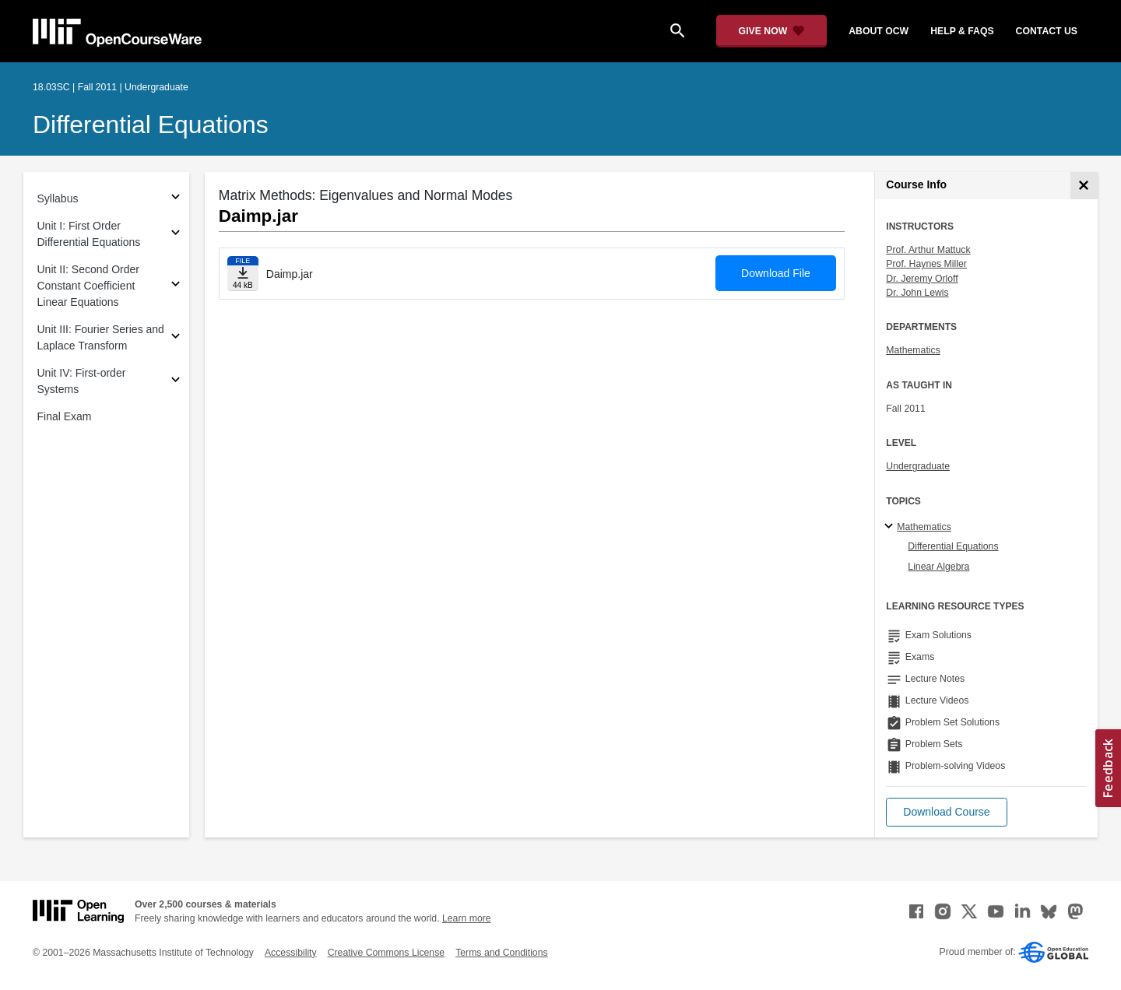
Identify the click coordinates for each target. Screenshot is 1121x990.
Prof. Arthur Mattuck (928, 249)
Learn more (466, 918)
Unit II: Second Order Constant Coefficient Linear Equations (88, 285)
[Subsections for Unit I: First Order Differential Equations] (175, 234)
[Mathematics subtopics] (890, 527)
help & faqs (961, 31)
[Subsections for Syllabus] (175, 198)
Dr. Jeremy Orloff (922, 278)
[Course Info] (1084, 185)
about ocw (878, 31)
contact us (1046, 31)
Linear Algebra (938, 566)
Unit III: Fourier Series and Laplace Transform (100, 337)
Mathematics (913, 350)
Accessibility (291, 952)
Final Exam (64, 416)
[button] (946, 812)
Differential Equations (151, 125)
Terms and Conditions (501, 952)
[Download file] (242, 273)
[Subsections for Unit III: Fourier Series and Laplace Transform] (175, 338)
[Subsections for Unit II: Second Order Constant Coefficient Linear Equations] (175, 286)
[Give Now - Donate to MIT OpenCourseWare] (772, 31)
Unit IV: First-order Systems (81, 381)
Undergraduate (918, 466)
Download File (775, 273)
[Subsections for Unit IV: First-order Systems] (175, 381)
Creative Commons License (386, 952)
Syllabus (58, 198)
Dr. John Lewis (917, 292)
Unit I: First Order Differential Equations (89, 233)
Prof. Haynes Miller (926, 263)
